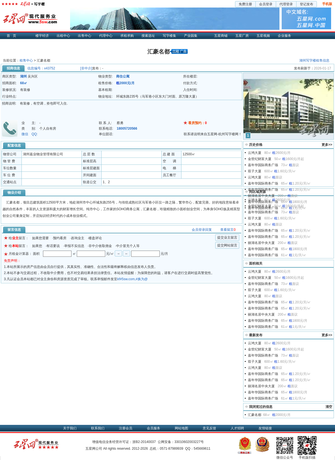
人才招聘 (237, 428)
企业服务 (284, 36)
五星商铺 (221, 36)
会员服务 (153, 428)
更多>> (327, 145)
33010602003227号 (189, 442)
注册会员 (125, 428)
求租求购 (127, 36)
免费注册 (245, 4)
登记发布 (306, 4)
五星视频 (263, 36)
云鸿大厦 (254, 153)
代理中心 (106, 36)
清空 (329, 407)
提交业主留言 (227, 237)
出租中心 (63, 36)
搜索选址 (148, 36)
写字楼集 (169, 36)
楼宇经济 (42, 36)
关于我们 (69, 428)
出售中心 (84, 36)
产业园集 (190, 36)
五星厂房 (242, 36)
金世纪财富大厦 (259, 159)
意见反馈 (209, 428)
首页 (13, 36)
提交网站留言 (227, 245)
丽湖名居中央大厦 (261, 196)
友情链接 (265, 428)
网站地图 (181, 428)
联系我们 (97, 428)
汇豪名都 (254, 415)
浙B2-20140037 (144, 442)
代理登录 (286, 4)
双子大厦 (254, 171)
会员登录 (265, 4)
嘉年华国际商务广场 (263, 165)
